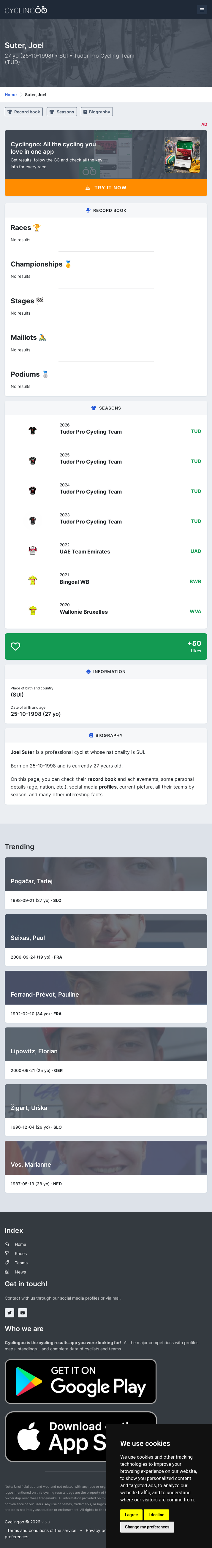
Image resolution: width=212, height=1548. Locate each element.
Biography (96, 111)
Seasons (61, 111)
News (20, 1271)
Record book (23, 111)
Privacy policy (99, 1530)
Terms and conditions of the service (41, 1530)
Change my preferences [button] (147, 1527)
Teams (21, 1262)
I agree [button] (131, 1514)
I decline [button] (156, 1514)
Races (21, 1253)
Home (11, 94)
